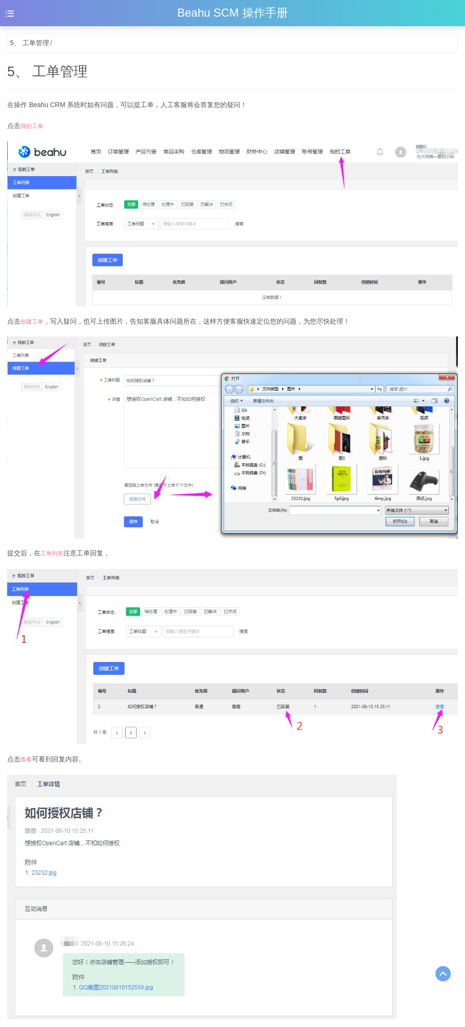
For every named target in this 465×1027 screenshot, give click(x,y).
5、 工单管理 (29, 43)
